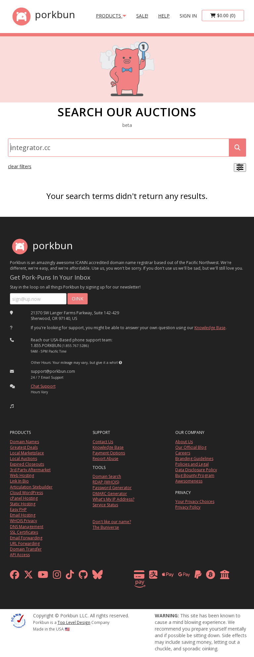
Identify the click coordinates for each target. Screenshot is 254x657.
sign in (188, 16)
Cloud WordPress (26, 492)
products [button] (111, 16)
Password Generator (112, 487)
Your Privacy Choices (194, 501)
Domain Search (107, 476)
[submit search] (237, 147)
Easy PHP (18, 509)
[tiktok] (70, 576)
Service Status (105, 505)
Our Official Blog (190, 447)
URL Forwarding (25, 543)
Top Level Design (74, 622)
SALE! (142, 16)
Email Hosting (22, 515)
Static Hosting (22, 504)
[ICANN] (18, 620)
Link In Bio (19, 481)
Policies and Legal (192, 464)
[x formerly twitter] (28, 576)
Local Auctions (23, 458)
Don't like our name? (112, 521)
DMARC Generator (110, 493)
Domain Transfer (26, 549)
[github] (83, 576)
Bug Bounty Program (194, 475)
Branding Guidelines (194, 458)
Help (164, 16)
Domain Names (24, 441)
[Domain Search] (118, 147)
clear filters (19, 166)
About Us (184, 441)
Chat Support (43, 386)
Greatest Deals (24, 447)
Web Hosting (22, 475)
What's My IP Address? (113, 499)
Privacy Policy (187, 507)
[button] (120, 362)
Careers (182, 453)
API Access (20, 555)
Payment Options (109, 453)
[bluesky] (97, 576)
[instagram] (57, 576)
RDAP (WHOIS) (106, 482)
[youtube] (43, 576)
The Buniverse (106, 527)
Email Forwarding (26, 538)
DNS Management (26, 526)
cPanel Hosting (24, 498)
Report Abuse (105, 458)
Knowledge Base (210, 327)
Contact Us (103, 441)
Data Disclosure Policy (196, 470)
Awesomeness (188, 481)
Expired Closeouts (27, 464)
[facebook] (14, 576)
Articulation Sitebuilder (31, 487)
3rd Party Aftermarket (30, 470)
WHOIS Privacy (23, 520)
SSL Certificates (24, 532)
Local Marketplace (27, 453)
